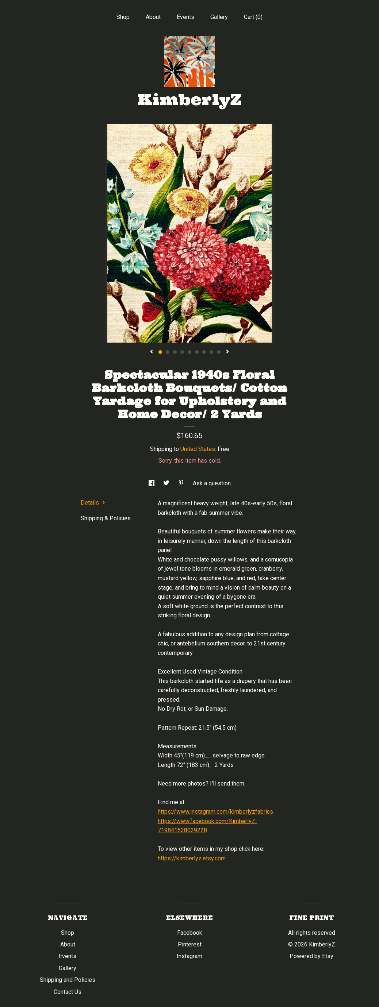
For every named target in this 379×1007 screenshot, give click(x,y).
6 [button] (197, 352)
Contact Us (67, 991)
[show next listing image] (227, 352)
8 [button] (211, 352)
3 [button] (175, 352)
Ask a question (212, 483)
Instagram (189, 956)
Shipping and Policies (67, 979)
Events (185, 16)
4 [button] (182, 352)
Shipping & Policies (106, 518)
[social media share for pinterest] (181, 483)
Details (93, 502)
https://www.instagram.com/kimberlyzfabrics (215, 811)
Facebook (189, 932)
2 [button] (167, 352)
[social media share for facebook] (152, 483)
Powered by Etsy (311, 956)
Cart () (253, 16)
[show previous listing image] (151, 352)
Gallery (219, 16)
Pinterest (190, 944)
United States (197, 448)
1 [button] (160, 352)
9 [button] (219, 352)
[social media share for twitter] (167, 483)
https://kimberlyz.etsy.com (192, 858)
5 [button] (189, 352)
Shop (123, 16)
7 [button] (204, 352)
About (153, 16)
